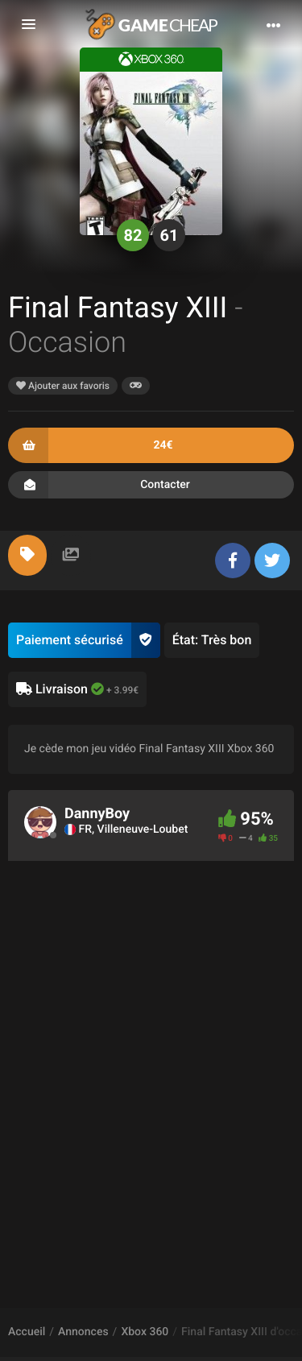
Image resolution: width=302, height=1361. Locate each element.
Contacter (151, 484)
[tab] (27, 555)
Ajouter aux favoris (63, 385)
